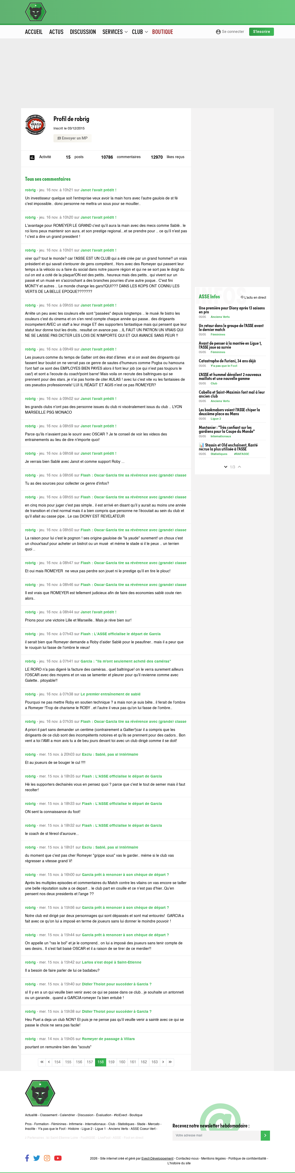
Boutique (162, 31)
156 (79, 1062)
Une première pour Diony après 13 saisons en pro (232, 310)
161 (133, 1062)
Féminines (218, 334)
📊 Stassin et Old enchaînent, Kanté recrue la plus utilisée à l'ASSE (228, 447)
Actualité (31, 1115)
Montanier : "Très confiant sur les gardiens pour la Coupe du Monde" (227, 429)
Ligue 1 (100, 1129)
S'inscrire (261, 31)
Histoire (73, 1129)
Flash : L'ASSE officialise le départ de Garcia (121, 634)
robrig (30, 190)
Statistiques (219, 454)
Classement (48, 1115)
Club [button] (140, 31)
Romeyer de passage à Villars (108, 1039)
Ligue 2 (216, 419)
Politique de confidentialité (247, 1158)
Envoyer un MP (72, 138)
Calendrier (67, 1115)
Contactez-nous (187, 1158)
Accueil (34, 31)
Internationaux (221, 436)
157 (90, 1062)
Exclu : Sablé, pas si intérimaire (110, 754)
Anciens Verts (220, 317)
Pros (28, 1124)
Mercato (154, 1124)
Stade (141, 1124)
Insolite (30, 1129)
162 (144, 1062)
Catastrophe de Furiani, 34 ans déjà (227, 361)
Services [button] (115, 31)
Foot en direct (133, 1138)
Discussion (83, 31)
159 (111, 1062)
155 (68, 1062)
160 (122, 1062)
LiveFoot (104, 1138)
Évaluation (103, 1115)
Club (214, 383)
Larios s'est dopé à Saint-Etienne (111, 962)
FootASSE (88, 1138)
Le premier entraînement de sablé (111, 694)
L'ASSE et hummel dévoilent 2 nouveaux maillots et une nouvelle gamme (230, 376)
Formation (41, 1124)
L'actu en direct (253, 297)
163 (154, 1062)
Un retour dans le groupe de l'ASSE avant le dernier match (231, 327)
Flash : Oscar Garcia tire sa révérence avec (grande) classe (133, 475)
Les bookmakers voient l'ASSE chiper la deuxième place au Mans (229, 411)
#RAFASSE (241, 454)
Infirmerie (75, 1124)
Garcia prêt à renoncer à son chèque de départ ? (125, 875)
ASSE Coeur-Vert (143, 1129)
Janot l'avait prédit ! (98, 190)
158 (100, 1062)
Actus (56, 31)
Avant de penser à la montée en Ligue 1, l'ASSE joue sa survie (230, 345)
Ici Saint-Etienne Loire (62, 1138)
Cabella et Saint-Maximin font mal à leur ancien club (232, 394)
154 (57, 1062)
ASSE (117, 1138)
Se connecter (229, 32)
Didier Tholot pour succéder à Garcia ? (117, 984)
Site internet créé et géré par (136, 1158)
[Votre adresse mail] (217, 1136)
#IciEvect (120, 1115)
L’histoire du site (179, 1163)
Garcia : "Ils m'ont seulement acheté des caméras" (126, 661)
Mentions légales (213, 1158)
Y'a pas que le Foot (224, 366)
